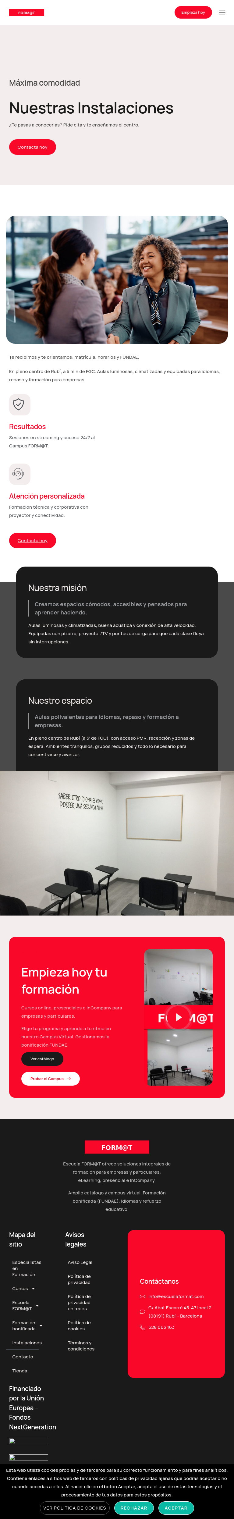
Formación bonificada (25, 1331)
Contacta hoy (33, 147)
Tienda (19, 1376)
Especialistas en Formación (25, 1274)
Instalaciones (25, 1348)
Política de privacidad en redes (79, 1308)
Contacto (22, 1362)
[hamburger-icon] (222, 12)
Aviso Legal (80, 1268)
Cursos (23, 1294)
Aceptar (176, 1508)
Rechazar (134, 1508)
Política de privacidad (79, 1285)
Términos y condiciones (81, 1351)
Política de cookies (79, 1331)
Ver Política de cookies (74, 1508)
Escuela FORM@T (25, 1311)
